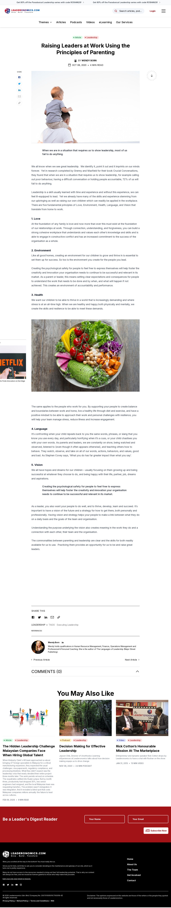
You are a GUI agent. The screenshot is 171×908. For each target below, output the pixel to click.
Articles (61, 23)
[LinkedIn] (12, 885)
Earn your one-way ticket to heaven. (17, 879)
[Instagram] (21, 885)
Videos (90, 23)
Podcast (65, 741)
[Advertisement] (85, 577)
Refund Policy (22, 902)
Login (152, 11)
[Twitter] (8, 885)
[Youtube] (16, 885)
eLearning (105, 23)
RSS (52, 902)
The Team (132, 870)
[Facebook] (4, 885)
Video (120, 741)
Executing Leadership (67, 625)
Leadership (91, 38)
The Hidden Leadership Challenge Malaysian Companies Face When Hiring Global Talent (29, 751)
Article (77, 38)
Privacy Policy (9, 902)
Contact (131, 881)
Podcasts (76, 23)
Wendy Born (89, 61)
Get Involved (134, 875)
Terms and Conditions (39, 902)
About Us (132, 865)
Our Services (124, 23)
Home (130, 859)
